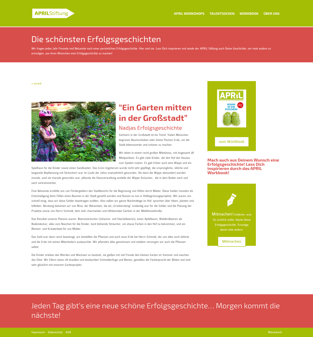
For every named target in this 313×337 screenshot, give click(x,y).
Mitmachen (231, 241)
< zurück (36, 83)
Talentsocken (222, 13)
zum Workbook (231, 141)
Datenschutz (55, 332)
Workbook (249, 13)
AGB (68, 332)
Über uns (271, 13)
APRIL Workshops (189, 13)
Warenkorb (275, 332)
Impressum (38, 332)
